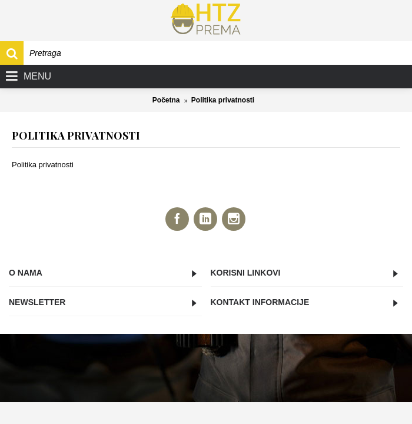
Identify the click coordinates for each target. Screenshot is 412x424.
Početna (166, 100)
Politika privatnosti (222, 100)
